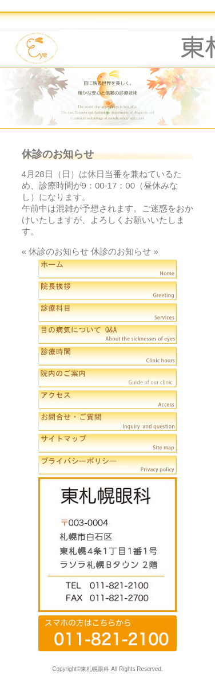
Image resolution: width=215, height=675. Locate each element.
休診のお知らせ (59, 251)
